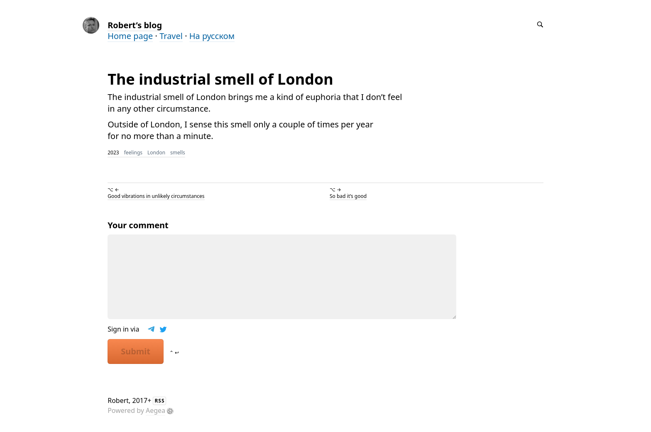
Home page (130, 35)
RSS (159, 400)
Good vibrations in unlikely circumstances (156, 196)
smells (177, 152)
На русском (212, 35)
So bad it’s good (348, 196)
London (156, 152)
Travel (171, 35)
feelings (133, 152)
